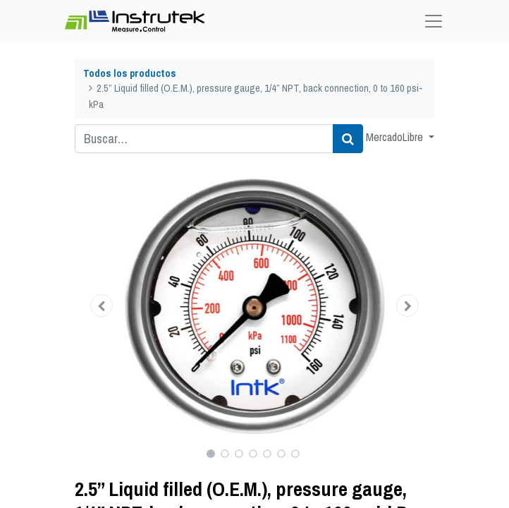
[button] (102, 305)
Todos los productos (129, 73)
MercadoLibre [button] (396, 137)
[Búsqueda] (348, 138)
